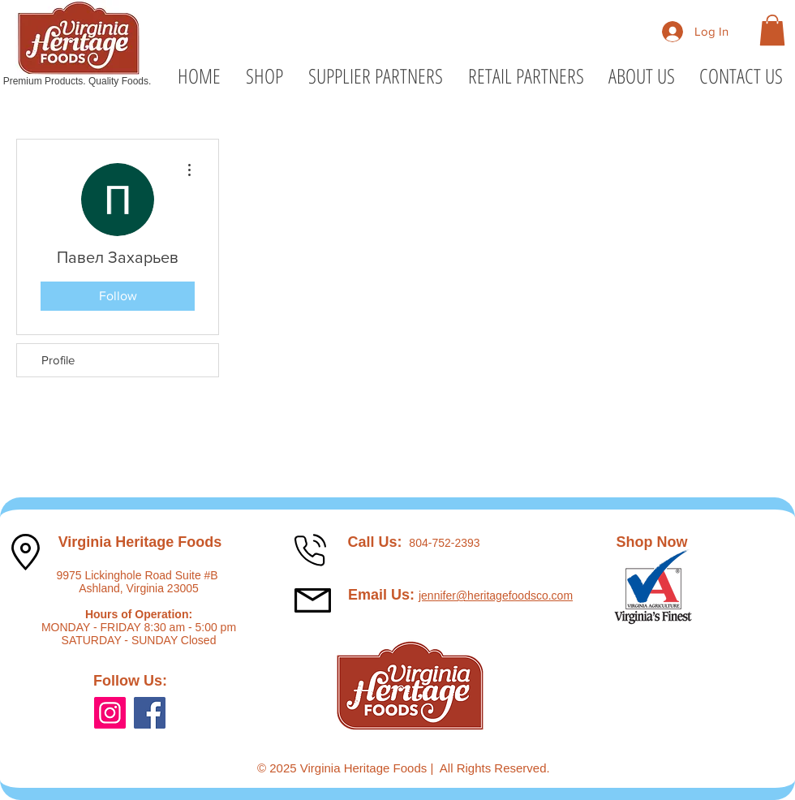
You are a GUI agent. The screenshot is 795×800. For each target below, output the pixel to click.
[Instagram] (110, 713)
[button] (772, 30)
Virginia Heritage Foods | (370, 768)
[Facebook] (149, 713)
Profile (58, 360)
